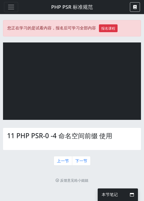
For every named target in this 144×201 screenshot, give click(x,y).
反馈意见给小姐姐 (72, 180)
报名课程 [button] (108, 28)
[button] (135, 7)
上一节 (63, 161)
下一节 (81, 161)
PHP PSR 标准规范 (72, 7)
